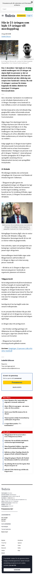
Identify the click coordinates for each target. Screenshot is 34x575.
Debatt (3, 553)
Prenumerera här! (7, 509)
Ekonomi (3, 548)
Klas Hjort (3, 519)
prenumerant (18, 378)
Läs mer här (12, 565)
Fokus (19, 545)
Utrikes (3, 545)
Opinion (20, 543)
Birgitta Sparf (4, 531)
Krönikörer (20, 540)
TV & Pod (3, 543)
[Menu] (2, 15)
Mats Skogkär (4, 517)
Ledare (3, 550)
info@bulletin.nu (11, 498)
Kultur (19, 548)
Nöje (19, 550)
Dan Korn (3, 521)
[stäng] (32, 2)
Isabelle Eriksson (6, 36)
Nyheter (3, 540)
